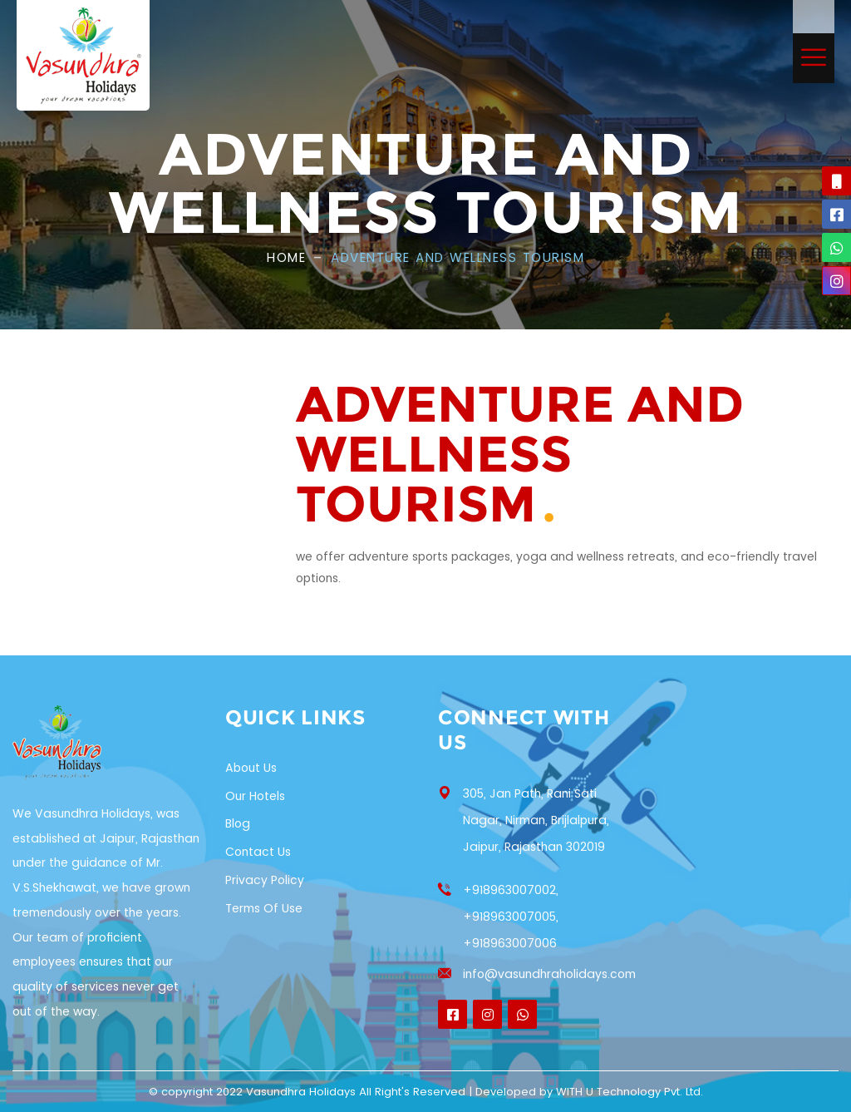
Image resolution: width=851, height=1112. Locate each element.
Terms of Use (264, 908)
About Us (251, 767)
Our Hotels (255, 796)
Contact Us (258, 851)
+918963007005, (510, 916)
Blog (237, 823)
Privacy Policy (264, 880)
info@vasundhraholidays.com (549, 974)
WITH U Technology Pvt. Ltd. (629, 1092)
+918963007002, (510, 890)
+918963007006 (510, 943)
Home (286, 257)
